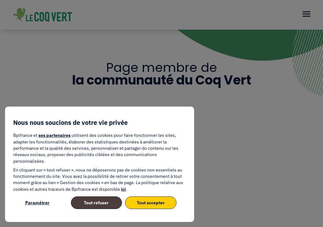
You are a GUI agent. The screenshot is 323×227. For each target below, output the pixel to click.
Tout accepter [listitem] (151, 203)
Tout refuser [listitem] (96, 203)
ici (123, 189)
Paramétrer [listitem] (37, 203)
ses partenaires (54, 135)
